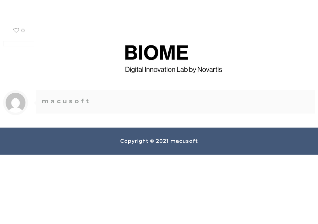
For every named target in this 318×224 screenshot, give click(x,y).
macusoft (66, 101)
